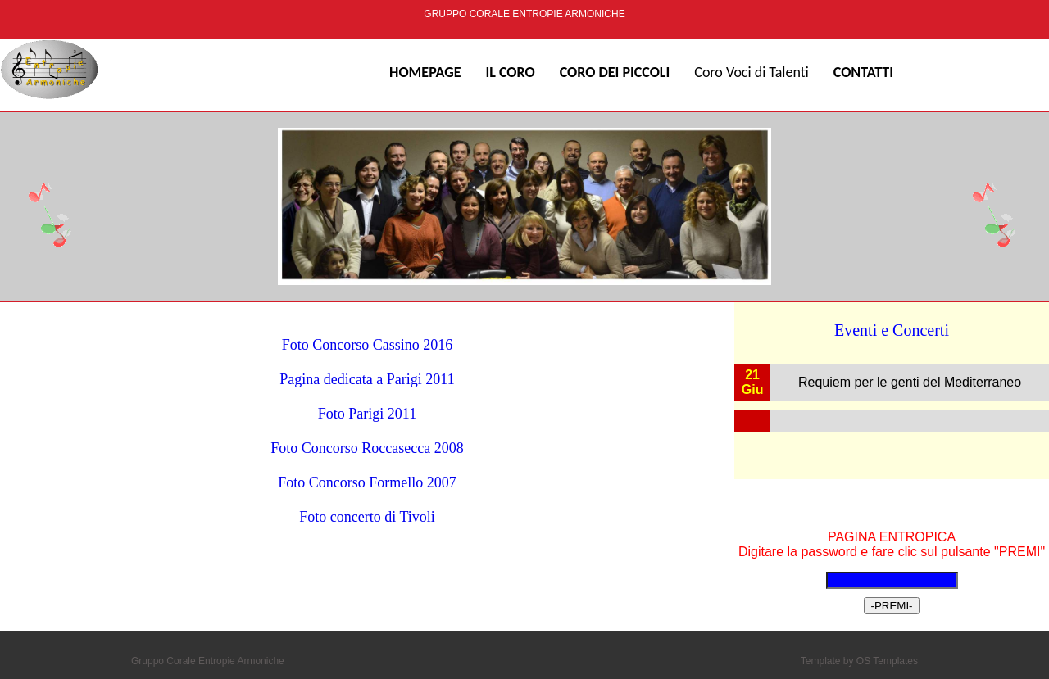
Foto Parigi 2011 (367, 413)
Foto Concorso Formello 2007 (367, 482)
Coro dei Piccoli (615, 72)
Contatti (863, 72)
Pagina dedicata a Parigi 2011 (366, 379)
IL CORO (509, 72)
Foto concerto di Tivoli (367, 517)
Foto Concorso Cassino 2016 (367, 345)
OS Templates (887, 661)
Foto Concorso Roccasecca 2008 (366, 448)
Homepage (425, 72)
